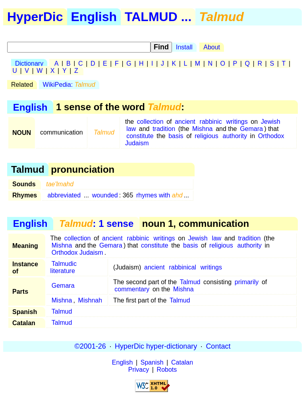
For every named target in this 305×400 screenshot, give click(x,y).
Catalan (182, 362)
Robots (167, 369)
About (211, 47)
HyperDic (35, 17)
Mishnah (90, 300)
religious (206, 136)
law (131, 128)
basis (175, 136)
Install (184, 47)
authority (235, 136)
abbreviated (64, 195)
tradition (163, 128)
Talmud (190, 282)
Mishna (202, 128)
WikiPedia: (69, 84)
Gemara (251, 128)
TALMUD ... (158, 17)
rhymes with (159, 195)
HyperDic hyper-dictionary (156, 346)
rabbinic (211, 121)
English (94, 17)
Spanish (152, 362)
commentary (131, 289)
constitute (139, 136)
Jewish (270, 121)
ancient (185, 121)
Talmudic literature (63, 267)
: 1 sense (96, 223)
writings (236, 121)
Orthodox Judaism (77, 252)
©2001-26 (90, 346)
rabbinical (182, 267)
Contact (218, 346)
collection (150, 121)
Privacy (138, 369)
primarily (247, 282)
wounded (105, 195)
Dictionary (29, 63)
